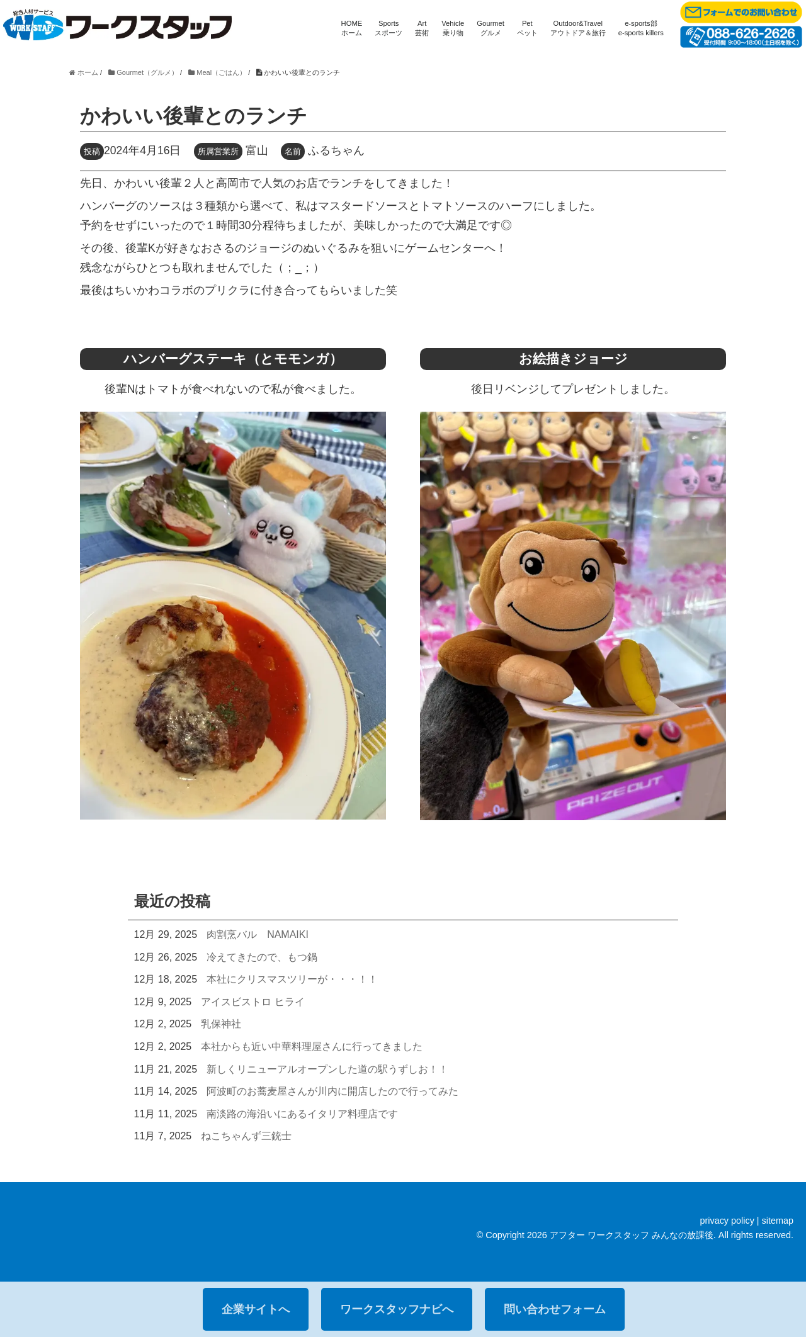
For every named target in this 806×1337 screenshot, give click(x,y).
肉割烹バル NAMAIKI (258, 934)
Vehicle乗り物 (452, 28)
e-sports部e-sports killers (641, 28)
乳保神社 (221, 1023)
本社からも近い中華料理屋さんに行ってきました (312, 1046)
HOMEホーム (352, 28)
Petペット (527, 28)
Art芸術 (422, 28)
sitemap (777, 1221)
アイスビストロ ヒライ (252, 1001)
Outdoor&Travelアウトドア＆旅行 (578, 28)
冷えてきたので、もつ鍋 (262, 957)
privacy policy (727, 1221)
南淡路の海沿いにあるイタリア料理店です (302, 1114)
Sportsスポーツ (388, 28)
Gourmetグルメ (490, 28)
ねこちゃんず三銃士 (246, 1136)
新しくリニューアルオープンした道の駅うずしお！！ (327, 1069)
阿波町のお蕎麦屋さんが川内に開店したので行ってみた (332, 1091)
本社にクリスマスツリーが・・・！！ (292, 979)
